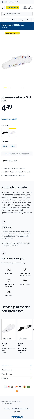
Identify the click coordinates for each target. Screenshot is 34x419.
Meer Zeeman (17, 374)
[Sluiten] (31, 25)
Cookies (17, 411)
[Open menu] (3, 7)
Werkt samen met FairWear (12, 2)
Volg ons (17, 378)
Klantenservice (17, 366)
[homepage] (12, 7)
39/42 (5, 146)
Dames (5, 20)
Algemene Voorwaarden (20, 408)
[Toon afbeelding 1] (5, 132)
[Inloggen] (30, 7)
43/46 (13, 146)
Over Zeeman (17, 370)
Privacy (7, 408)
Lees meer (5, 27)
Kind (28, 20)
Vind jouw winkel (10, 161)
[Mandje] (24, 7)
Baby (21, 20)
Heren (14, 20)
